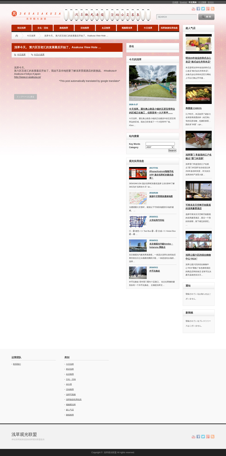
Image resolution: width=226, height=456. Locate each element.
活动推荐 (85, 28)
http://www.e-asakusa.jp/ (27, 77)
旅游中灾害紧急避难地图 (161, 196)
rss (213, 9)
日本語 (175, 2)
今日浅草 (148, 28)
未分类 (69, 384)
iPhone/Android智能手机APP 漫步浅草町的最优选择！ (161, 174)
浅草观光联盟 (24, 434)
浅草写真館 (71, 394)
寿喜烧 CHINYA (194, 108)
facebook (198, 9)
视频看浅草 (127, 28)
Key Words (134, 144)
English (183, 2)
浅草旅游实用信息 (169, 28)
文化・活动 (42, 28)
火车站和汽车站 (156, 220)
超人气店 (70, 410)
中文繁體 (202, 2)
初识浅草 (21, 28)
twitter (203, 9)
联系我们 (17, 364)
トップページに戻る (25, 97)
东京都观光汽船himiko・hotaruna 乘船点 (161, 246)
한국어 (211, 2)
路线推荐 (64, 28)
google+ (208, 9)
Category (133, 147)
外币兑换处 (154, 271)
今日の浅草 (39, 54)
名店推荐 (106, 28)
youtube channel (193, 9)
